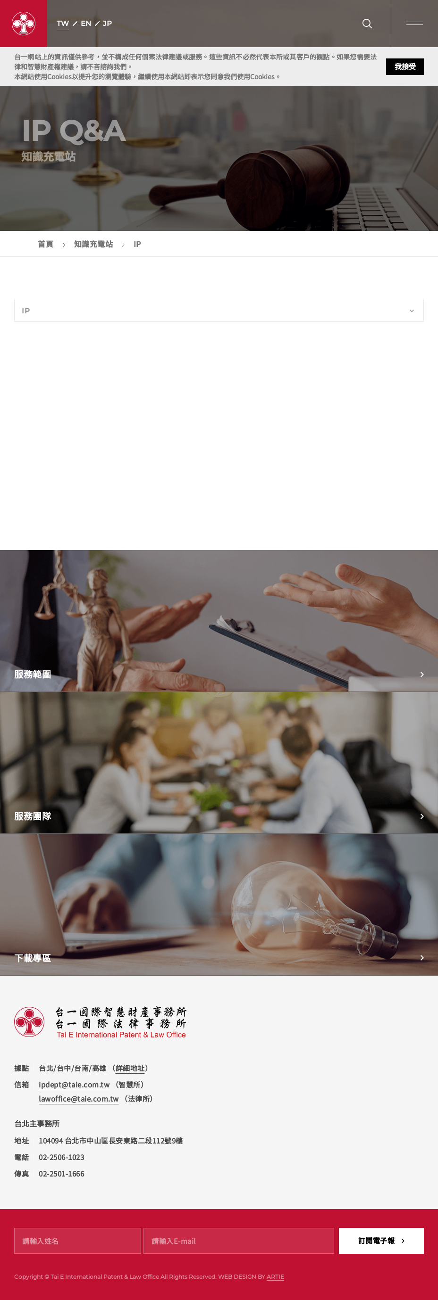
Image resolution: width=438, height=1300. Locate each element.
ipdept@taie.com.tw (74, 1084)
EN (86, 23)
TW (63, 23)
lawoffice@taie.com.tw (79, 1098)
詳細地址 (130, 1068)
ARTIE (275, 1276)
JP (107, 23)
